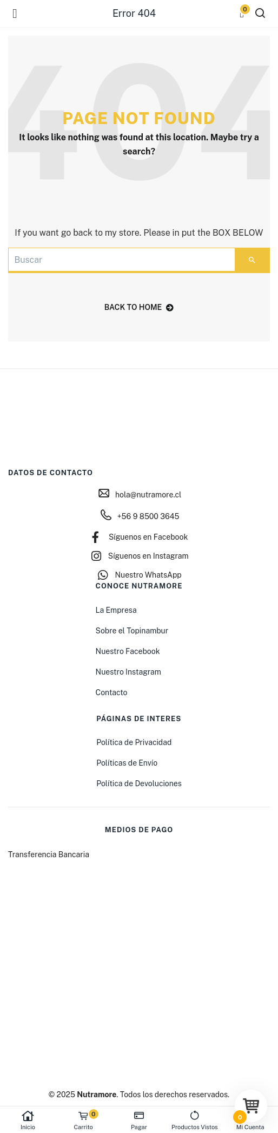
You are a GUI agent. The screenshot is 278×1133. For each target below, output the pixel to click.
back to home (139, 307)
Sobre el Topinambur (132, 630)
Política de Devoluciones (139, 783)
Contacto (112, 692)
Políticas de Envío (126, 763)
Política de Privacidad (133, 742)
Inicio (28, 1120)
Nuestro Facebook (128, 651)
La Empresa (116, 610)
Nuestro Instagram (128, 672)
